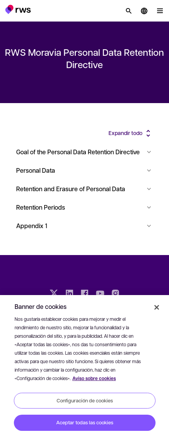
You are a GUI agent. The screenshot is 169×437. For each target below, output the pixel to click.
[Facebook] (84, 294)
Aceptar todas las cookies (84, 422)
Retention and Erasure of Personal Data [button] (84, 189)
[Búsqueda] (128, 11)
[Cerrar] (156, 307)
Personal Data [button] (84, 170)
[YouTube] (100, 294)
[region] (84, 366)
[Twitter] (54, 294)
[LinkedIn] (69, 294)
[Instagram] (115, 294)
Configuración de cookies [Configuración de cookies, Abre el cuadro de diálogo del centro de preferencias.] (85, 400)
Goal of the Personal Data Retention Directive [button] (84, 152)
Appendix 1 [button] (84, 226)
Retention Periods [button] (84, 207)
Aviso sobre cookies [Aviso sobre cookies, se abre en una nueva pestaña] (94, 378)
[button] (18, 9)
